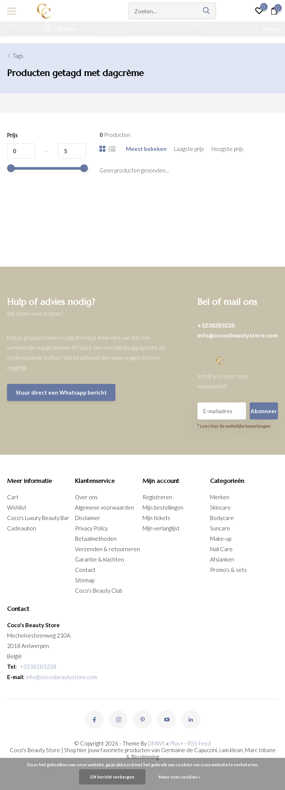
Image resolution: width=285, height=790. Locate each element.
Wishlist (16, 507)
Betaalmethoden (96, 538)
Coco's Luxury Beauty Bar (38, 517)
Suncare (220, 528)
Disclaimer (87, 517)
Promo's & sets (228, 569)
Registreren (157, 497)
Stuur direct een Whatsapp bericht (61, 392)
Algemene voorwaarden (104, 507)
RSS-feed (199, 743)
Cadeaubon (21, 528)
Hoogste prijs (227, 148)
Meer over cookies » (179, 777)
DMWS (156, 743)
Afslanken (222, 559)
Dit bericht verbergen (112, 777)
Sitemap (84, 580)
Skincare (220, 507)
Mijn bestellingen (162, 507)
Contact (85, 569)
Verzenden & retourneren (107, 549)
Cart (13, 497)
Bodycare (222, 517)
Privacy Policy (91, 528)
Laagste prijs (189, 148)
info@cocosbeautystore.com (237, 335)
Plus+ (176, 743)
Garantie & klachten (99, 559)
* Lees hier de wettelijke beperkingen (234, 426)
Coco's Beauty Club (98, 590)
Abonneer (263, 411)
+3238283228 (216, 325)
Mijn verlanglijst (161, 528)
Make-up (220, 538)
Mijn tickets (156, 517)
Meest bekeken (146, 148)
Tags (18, 55)
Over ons (86, 497)
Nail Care (221, 549)
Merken (219, 497)
